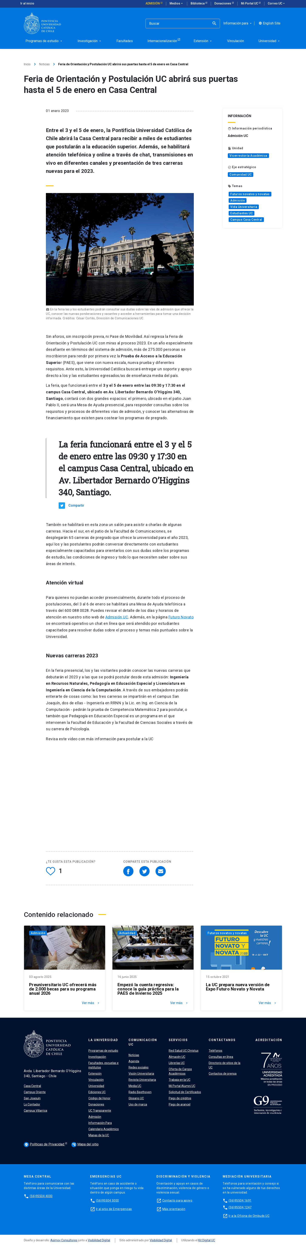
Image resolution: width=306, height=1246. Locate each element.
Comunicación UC (143, 1042)
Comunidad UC (241, 174)
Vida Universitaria (243, 207)
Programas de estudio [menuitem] (44, 41)
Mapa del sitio (85, 1144)
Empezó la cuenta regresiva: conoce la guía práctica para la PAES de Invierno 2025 (148, 989)
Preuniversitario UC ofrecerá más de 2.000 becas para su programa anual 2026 (62, 989)
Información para (237, 23)
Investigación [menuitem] (90, 41)
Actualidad (127, 933)
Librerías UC (177, 1063)
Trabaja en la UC (179, 1079)
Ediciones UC (97, 1092)
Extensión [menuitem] (203, 41)
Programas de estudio (103, 1050)
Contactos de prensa (223, 1073)
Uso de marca (138, 1104)
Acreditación (268, 1040)
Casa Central (32, 1086)
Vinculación (96, 1079)
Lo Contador (32, 1104)
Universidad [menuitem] (269, 41)
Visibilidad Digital (99, 1240)
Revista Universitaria (142, 1079)
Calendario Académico (103, 1129)
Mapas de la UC (98, 1135)
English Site (269, 23)
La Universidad (103, 1040)
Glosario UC (136, 1098)
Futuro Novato (181, 617)
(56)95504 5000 (107, 1200)
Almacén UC (177, 1056)
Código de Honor (99, 1098)
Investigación (97, 1056)
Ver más (91, 1003)
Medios (177, 4)
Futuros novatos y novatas (250, 194)
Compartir (76, 505)
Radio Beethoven (140, 1092)
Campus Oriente (35, 1092)
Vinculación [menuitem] (235, 41)
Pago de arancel (179, 1104)
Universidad (96, 1086)
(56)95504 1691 (240, 1200)
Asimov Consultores (63, 1240)
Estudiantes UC (241, 213)
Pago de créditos (180, 1098)
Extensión (95, 1073)
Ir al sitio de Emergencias (114, 1209)
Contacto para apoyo (177, 1200)
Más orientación (174, 1209)
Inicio (27, 64)
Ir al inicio (27, 3)
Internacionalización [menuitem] (162, 41)
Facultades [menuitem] (124, 41)
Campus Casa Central (246, 219)
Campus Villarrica (35, 1110)
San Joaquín (32, 1098)
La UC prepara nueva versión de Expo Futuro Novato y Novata (238, 987)
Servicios (178, 1040)
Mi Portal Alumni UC (182, 1086)
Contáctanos (222, 1040)
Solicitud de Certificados (185, 1092)
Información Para (100, 1123)
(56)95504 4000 (41, 1196)
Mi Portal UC (250, 3)
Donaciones (223, 3)
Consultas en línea (221, 1056)
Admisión (153, 3)
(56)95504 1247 (240, 1207)
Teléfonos (215, 1050)
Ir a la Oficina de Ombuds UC (249, 1216)
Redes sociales (139, 1067)
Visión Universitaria (141, 1073)
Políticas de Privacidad (44, 1144)
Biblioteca (198, 3)
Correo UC (277, 4)
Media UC (135, 1086)
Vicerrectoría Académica (248, 155)
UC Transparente (99, 1110)
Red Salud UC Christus (183, 1050)
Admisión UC (116, 617)
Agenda (134, 1061)
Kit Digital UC (206, 1240)
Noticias (44, 64)
